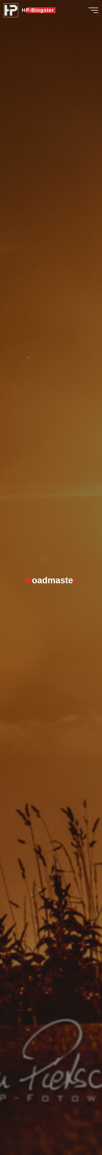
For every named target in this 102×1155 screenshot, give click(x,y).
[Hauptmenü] (93, 10)
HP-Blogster (38, 10)
